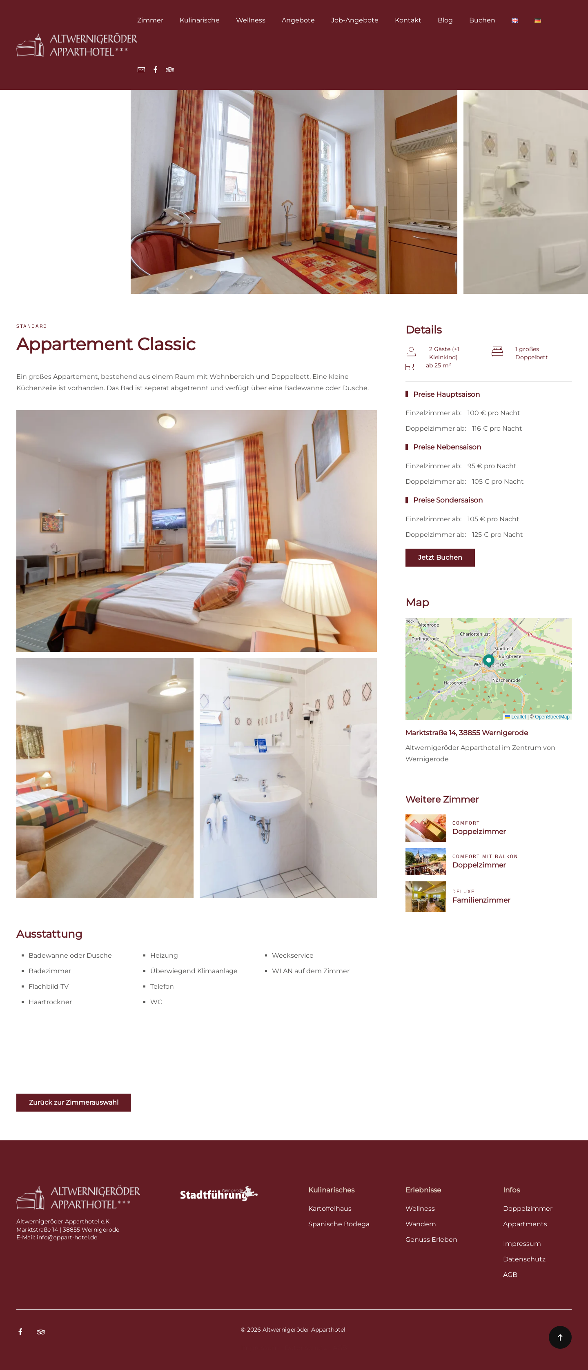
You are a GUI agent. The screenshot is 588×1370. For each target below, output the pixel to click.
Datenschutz (306, 1348)
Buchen (482, 20)
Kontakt (408, 20)
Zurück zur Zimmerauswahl (73, 1102)
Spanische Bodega (339, 1224)
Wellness (250, 20)
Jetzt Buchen (440, 557)
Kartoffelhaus (330, 1208)
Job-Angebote (355, 20)
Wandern (420, 1224)
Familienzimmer (481, 900)
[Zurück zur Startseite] (76, 45)
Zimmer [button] (150, 20)
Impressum (260, 1348)
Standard (31, 326)
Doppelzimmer (479, 831)
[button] (489, 661)
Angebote (298, 20)
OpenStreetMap (552, 717)
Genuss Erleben (431, 1239)
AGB (340, 1348)
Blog (445, 20)
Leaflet (515, 717)
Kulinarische (200, 20)
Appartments (525, 1224)
